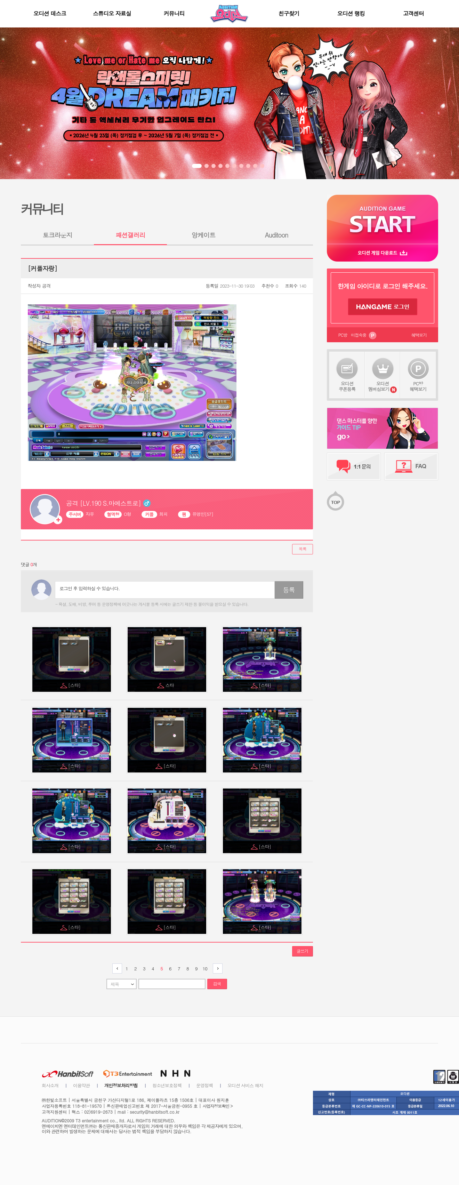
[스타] (74, 685)
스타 (170, 685)
